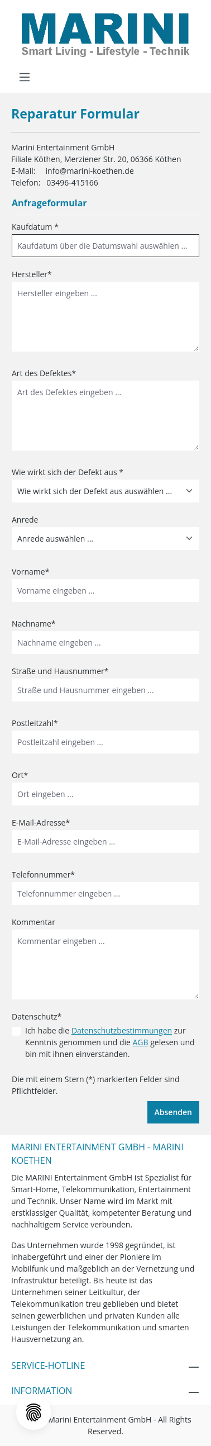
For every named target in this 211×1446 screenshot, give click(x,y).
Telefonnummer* (43, 874)
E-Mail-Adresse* (41, 822)
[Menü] (24, 77)
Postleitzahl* (35, 723)
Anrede (25, 519)
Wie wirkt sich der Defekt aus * (67, 472)
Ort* (20, 775)
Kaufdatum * (35, 226)
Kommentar (33, 922)
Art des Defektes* (44, 373)
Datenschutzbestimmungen (121, 1030)
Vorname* (30, 571)
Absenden (173, 1112)
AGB (140, 1042)
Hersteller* (32, 274)
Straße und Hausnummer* (60, 671)
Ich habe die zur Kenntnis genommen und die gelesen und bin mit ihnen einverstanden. (110, 1042)
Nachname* (34, 623)
